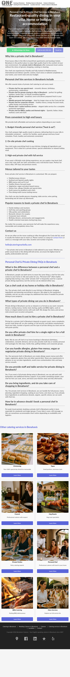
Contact (39, 628)
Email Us (58, 50)
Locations (31, 628)
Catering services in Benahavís (58, 626)
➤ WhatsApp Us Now (21, 50)
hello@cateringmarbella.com (18, 244)
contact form (58, 238)
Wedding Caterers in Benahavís (28, 626)
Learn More (17, 475)
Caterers (43, 626)
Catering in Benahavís (9, 626)
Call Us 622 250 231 (44, 50)
